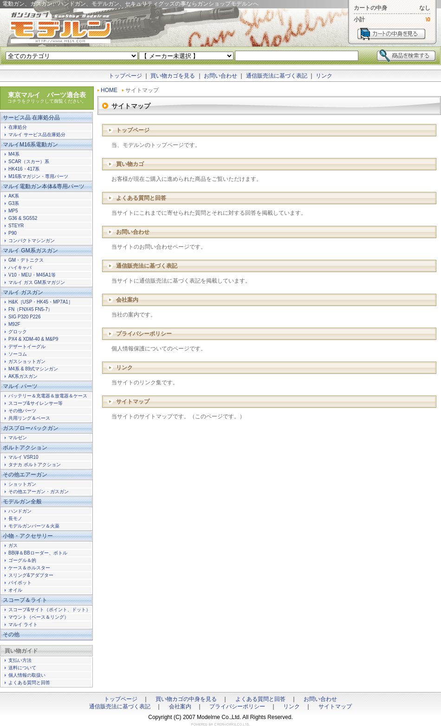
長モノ (15, 518)
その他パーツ (22, 410)
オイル (15, 590)
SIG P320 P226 (24, 316)
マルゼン (17, 437)
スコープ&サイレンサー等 (35, 403)
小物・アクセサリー (28, 536)
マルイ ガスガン (23, 292)
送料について (22, 667)
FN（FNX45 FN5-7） (30, 309)
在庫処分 (17, 127)
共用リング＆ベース (29, 418)
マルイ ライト (23, 624)
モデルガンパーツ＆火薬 (33, 525)
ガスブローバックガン (30, 428)
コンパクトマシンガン (31, 240)
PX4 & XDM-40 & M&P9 (33, 339)
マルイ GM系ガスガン (30, 250)
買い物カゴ (130, 164)
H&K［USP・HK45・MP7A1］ (40, 301)
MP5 (13, 210)
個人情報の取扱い (26, 675)
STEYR (16, 225)
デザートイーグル (26, 346)
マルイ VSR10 (23, 457)
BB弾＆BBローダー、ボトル (37, 552)
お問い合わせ (220, 76)
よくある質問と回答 (141, 198)
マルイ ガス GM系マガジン (36, 282)
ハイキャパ (20, 267)
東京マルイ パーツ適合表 (46, 98)
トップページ (125, 76)
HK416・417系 (23, 169)
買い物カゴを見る (172, 76)
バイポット (20, 582)
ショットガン (22, 484)
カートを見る (391, 33)
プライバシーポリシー (144, 333)
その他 (11, 634)
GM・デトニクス (26, 260)
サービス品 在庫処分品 (31, 117)
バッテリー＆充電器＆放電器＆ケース (47, 395)
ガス (13, 545)
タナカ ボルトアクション (34, 464)
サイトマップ (132, 401)
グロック (17, 331)
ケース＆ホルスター (29, 567)
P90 (12, 233)
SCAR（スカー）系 (28, 161)
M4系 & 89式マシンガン (33, 368)
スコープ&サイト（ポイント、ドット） (49, 609)
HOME (109, 90)
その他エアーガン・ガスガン (38, 491)
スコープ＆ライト (25, 600)
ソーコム (17, 353)
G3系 (13, 203)
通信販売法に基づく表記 (276, 76)
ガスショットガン (26, 361)
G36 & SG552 (22, 218)
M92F (14, 324)
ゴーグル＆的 (22, 560)
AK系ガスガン (23, 376)
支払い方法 (20, 660)
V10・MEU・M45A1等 (32, 274)
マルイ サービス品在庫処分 (36, 134)
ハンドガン (20, 511)
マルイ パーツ (20, 386)
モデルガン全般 (22, 501)
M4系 (13, 154)
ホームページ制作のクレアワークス (220, 724)
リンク (324, 76)
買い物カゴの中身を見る (186, 699)
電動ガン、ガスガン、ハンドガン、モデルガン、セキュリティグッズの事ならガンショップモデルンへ (60, 28)
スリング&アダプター (30, 575)
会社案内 (127, 300)
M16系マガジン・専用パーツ (38, 176)
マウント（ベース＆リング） (38, 617)
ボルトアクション (25, 447)
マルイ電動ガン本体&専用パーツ (43, 186)
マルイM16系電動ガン (30, 144)
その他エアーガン (25, 474)
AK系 (13, 195)
